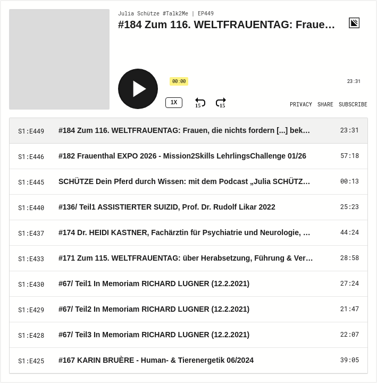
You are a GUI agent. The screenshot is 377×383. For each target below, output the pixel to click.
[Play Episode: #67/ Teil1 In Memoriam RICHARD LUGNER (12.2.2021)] (188, 284)
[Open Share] (325, 105)
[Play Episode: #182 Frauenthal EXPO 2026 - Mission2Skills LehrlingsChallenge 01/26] (188, 156)
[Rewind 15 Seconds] (200, 102)
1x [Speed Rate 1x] (174, 102)
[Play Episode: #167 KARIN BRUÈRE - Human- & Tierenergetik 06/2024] (188, 360)
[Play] (138, 89)
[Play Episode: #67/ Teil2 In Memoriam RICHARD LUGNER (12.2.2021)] (188, 309)
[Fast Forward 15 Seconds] (221, 102)
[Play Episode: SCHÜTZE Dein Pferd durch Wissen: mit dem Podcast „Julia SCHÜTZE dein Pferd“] (188, 182)
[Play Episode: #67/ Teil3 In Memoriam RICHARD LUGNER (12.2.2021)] (188, 335)
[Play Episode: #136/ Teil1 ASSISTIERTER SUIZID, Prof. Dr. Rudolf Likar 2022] (188, 207)
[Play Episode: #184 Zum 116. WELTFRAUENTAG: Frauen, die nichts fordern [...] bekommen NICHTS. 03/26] (188, 131)
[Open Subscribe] (353, 105)
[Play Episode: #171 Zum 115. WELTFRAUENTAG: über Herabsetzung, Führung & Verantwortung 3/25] (188, 258)
